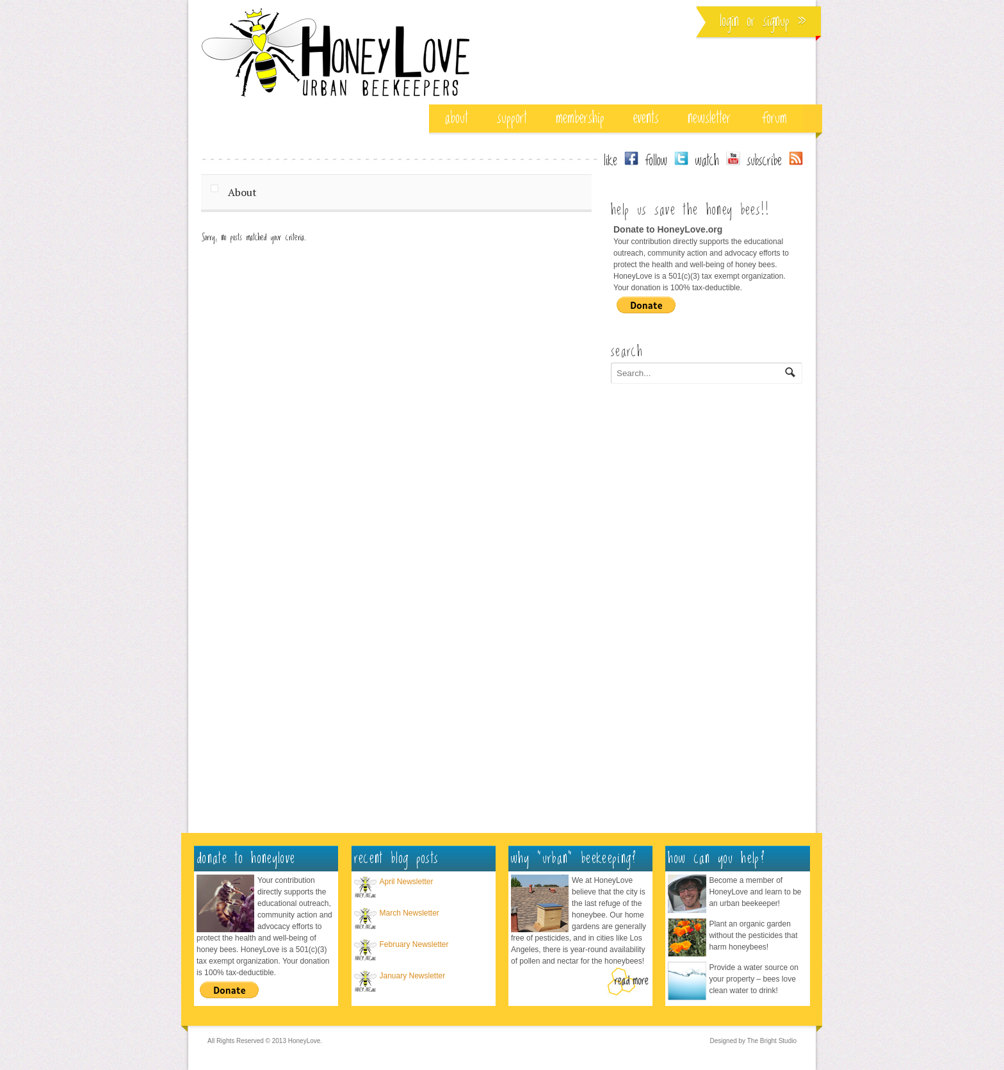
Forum (775, 118)
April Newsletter (406, 881)
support (512, 118)
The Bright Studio (772, 1040)
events (646, 118)
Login (729, 21)
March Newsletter (409, 913)
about (456, 118)
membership (580, 118)
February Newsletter (414, 944)
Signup (776, 21)
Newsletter (709, 118)
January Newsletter (413, 975)
